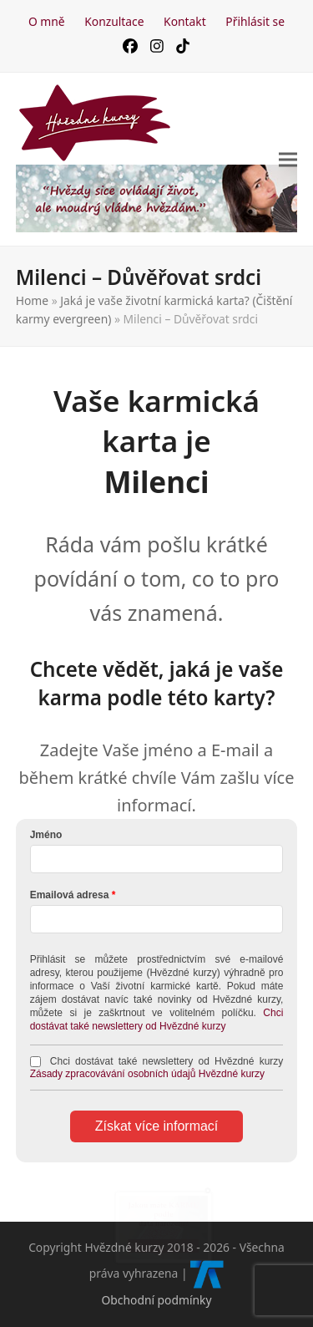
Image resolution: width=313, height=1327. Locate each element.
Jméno (46, 835)
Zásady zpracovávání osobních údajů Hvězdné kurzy (147, 1074)
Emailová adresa (69, 895)
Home (32, 300)
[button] (288, 159)
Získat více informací (157, 1126)
